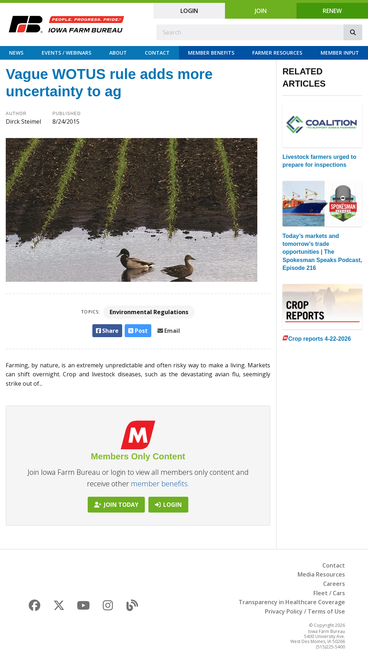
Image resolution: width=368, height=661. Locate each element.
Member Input (340, 52)
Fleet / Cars (329, 593)
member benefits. (160, 483)
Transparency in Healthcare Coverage (292, 602)
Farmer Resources (277, 52)
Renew (332, 11)
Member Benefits (211, 52)
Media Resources (321, 574)
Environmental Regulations (149, 312)
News (16, 52)
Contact (157, 52)
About (118, 52)
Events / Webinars (66, 52)
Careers (334, 584)
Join (261, 11)
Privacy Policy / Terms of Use (305, 611)
